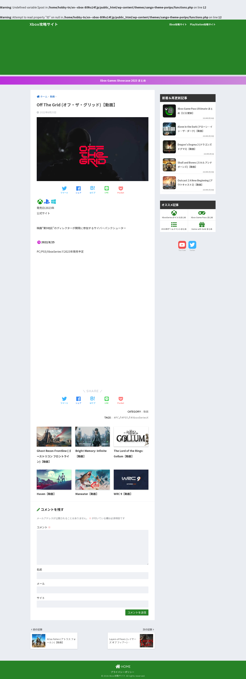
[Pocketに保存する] (120, 190)
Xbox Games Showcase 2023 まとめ (123, 80)
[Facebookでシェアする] (78, 190)
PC (117, 417)
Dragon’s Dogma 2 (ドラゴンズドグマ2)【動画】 (195, 147)
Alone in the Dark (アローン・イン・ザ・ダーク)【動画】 (195, 129)
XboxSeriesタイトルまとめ (174, 214)
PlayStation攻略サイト (203, 24)
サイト (41, 598)
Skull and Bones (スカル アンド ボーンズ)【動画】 (195, 165)
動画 (145, 411)
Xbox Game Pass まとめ (201, 214)
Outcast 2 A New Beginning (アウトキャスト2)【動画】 (195, 182)
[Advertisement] (123, 53)
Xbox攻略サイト (44, 24)
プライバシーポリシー (122, 672)
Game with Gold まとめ (201, 226)
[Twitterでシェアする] (64, 190)
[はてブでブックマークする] (92, 190)
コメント (44, 527)
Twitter (192, 250)
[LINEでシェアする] (106, 190)
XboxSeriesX (140, 417)
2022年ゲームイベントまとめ (174, 226)
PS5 (125, 417)
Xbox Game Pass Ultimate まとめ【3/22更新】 (195, 111)
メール (41, 583)
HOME (123, 667)
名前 (39, 569)
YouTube (182, 250)
